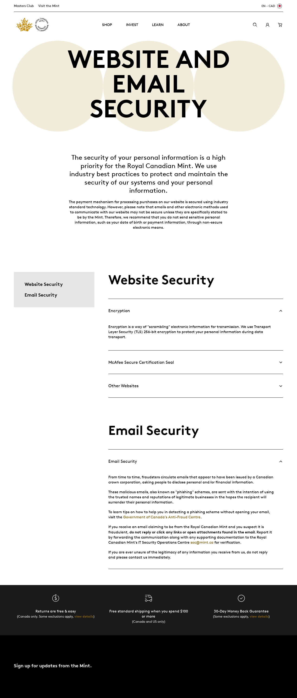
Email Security (41, 295)
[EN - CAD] (271, 6)
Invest (132, 25)
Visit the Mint (48, 6)
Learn (158, 25)
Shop (107, 25)
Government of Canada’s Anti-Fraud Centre (161, 517)
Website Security (44, 284)
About (184, 25)
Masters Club (24, 6)
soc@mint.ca (201, 542)
